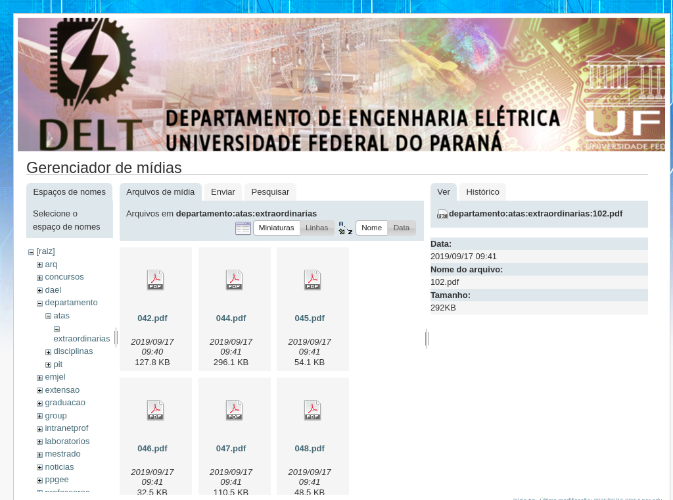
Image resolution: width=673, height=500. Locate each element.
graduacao (65, 402)
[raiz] (45, 251)
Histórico (482, 192)
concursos (64, 277)
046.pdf (152, 448)
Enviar (223, 192)
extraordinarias (82, 338)
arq (51, 264)
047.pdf (231, 448)
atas (61, 315)
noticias (59, 467)
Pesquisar (271, 192)
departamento (71, 302)
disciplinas (73, 351)
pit (57, 364)
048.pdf (309, 448)
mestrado (62, 454)
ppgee (56, 479)
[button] (276, 228)
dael (53, 290)
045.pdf (309, 318)
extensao (62, 390)
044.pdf (231, 318)
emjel (55, 377)
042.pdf (152, 318)
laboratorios (67, 441)
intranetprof (66, 428)
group (55, 415)
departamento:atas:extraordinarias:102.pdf (535, 213)
